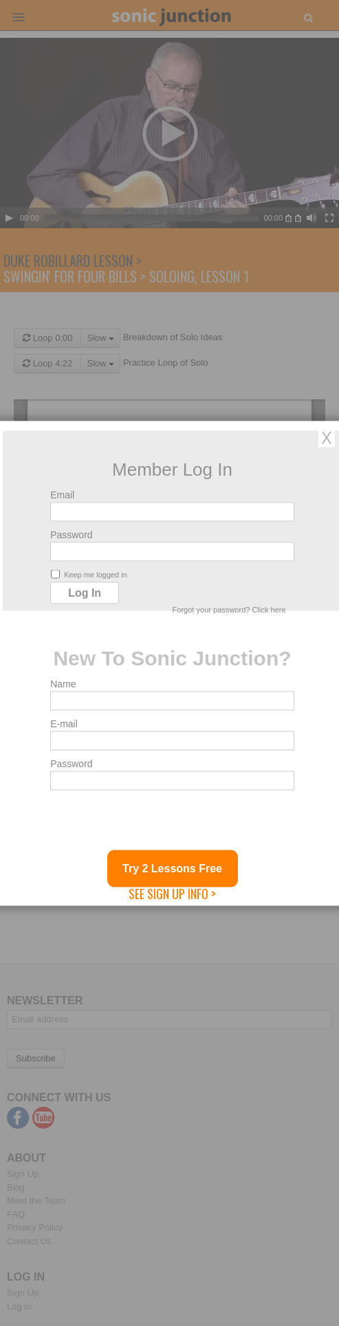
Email (62, 494)
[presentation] (154, 823)
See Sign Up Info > (172, 893)
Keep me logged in (89, 573)
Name (63, 683)
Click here (269, 609)
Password (71, 534)
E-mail (64, 723)
